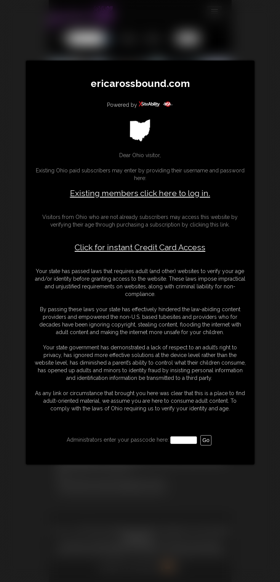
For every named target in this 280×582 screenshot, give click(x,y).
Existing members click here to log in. (140, 193)
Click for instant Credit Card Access (140, 247)
